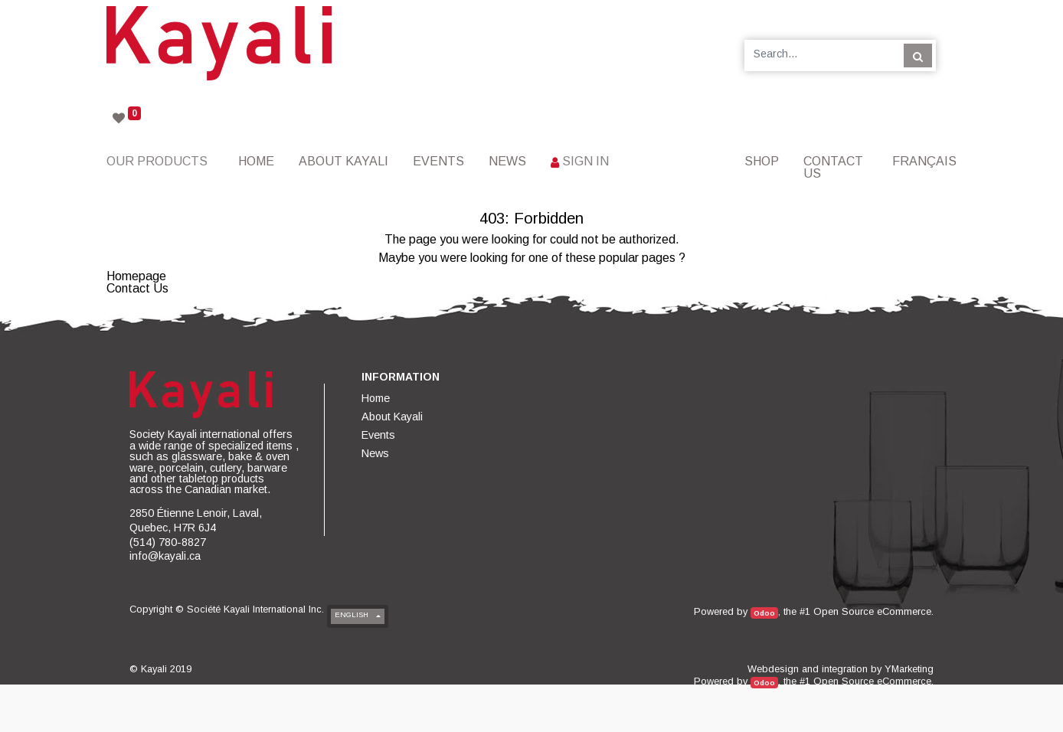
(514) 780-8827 (167, 542)
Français (924, 161)
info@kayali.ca (165, 556)
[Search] (918, 55)
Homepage (136, 276)
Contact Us (137, 288)
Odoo (764, 613)
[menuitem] (256, 161)
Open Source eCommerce (872, 611)
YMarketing (909, 669)
